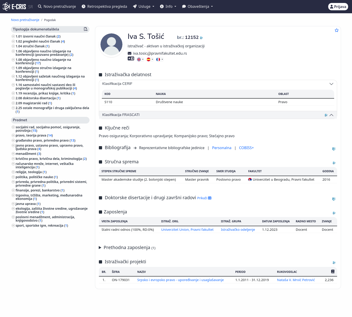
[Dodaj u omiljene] (336, 30)
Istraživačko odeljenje (238, 229)
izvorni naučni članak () (42, 36)
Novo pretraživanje (57, 6)
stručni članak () (36, 46)
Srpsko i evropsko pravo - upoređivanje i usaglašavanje (181, 279)
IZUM (40, 306)
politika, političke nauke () (37, 177)
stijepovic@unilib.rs (310, 306)
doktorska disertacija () (42, 98)
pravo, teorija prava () (34, 135)
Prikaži (204, 198)
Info (166, 6)
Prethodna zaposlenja (129, 247)
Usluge (142, 6)
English (187, 306)
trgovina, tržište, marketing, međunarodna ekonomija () (49, 197)
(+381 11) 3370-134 (276, 306)
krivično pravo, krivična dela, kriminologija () (51, 158)
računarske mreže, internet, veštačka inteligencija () (44, 165)
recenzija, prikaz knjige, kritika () (49, 93)
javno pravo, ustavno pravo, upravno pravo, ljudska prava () (49, 147)
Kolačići (58, 311)
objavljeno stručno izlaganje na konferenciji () (43, 69)
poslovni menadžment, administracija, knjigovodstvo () (45, 219)
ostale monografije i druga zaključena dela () (52, 109)
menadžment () (28, 153)
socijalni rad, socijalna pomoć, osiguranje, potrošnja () (48, 129)
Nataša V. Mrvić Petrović (296, 279)
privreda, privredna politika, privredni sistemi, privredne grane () (51, 183)
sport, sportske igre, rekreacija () (42, 225)
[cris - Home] (14, 7)
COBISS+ (246, 147)
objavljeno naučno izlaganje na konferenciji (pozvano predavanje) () (44, 53)
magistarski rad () (37, 103)
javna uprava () (28, 203)
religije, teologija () (31, 172)
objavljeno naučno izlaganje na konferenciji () (43, 61)
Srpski (164, 306)
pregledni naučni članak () (44, 41)
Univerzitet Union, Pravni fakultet (187, 229)
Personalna (222, 147)
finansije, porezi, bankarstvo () (40, 190)
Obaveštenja (196, 6)
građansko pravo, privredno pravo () (45, 140)
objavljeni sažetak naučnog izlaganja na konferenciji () (50, 78)
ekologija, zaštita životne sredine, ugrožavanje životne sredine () (52, 210)
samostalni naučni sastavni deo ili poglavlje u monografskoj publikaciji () (46, 86)
